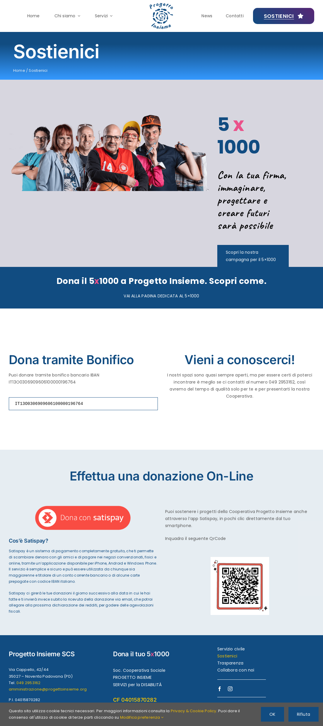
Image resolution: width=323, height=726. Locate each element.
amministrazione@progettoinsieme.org (48, 689)
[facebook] (219, 688)
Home (19, 70)
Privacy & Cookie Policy (193, 711)
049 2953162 (28, 683)
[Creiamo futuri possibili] (284, 16)
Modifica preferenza (141, 717)
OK (272, 714)
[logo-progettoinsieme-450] (161, 5)
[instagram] (230, 688)
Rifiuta (303, 714)
